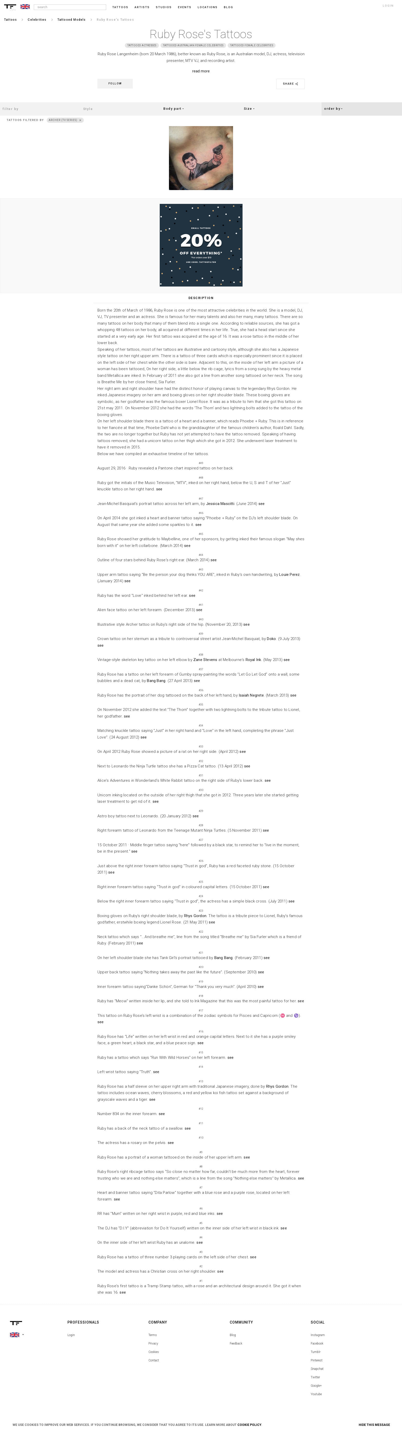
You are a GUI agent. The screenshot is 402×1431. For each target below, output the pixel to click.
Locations (208, 7)
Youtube (316, 1394)
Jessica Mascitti (220, 503)
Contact (153, 1360)
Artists (142, 7)
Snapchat (317, 1369)
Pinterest (317, 1360)
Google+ (316, 1386)
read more (201, 71)
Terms (152, 1335)
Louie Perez (289, 574)
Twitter (315, 1377)
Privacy (153, 1343)
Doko (271, 638)
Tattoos (120, 7)
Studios (164, 7)
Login (71, 1335)
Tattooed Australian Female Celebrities (193, 45)
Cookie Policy (249, 1425)
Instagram (318, 1335)
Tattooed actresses (141, 45)
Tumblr (315, 1352)
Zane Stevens (205, 659)
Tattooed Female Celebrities (251, 45)
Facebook (317, 1343)
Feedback (236, 1343)
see (159, 489)
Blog (233, 1335)
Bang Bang (156, 680)
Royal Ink (253, 659)
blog (228, 7)
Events (185, 7)
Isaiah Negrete (251, 695)
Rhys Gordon (195, 915)
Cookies (153, 1352)
